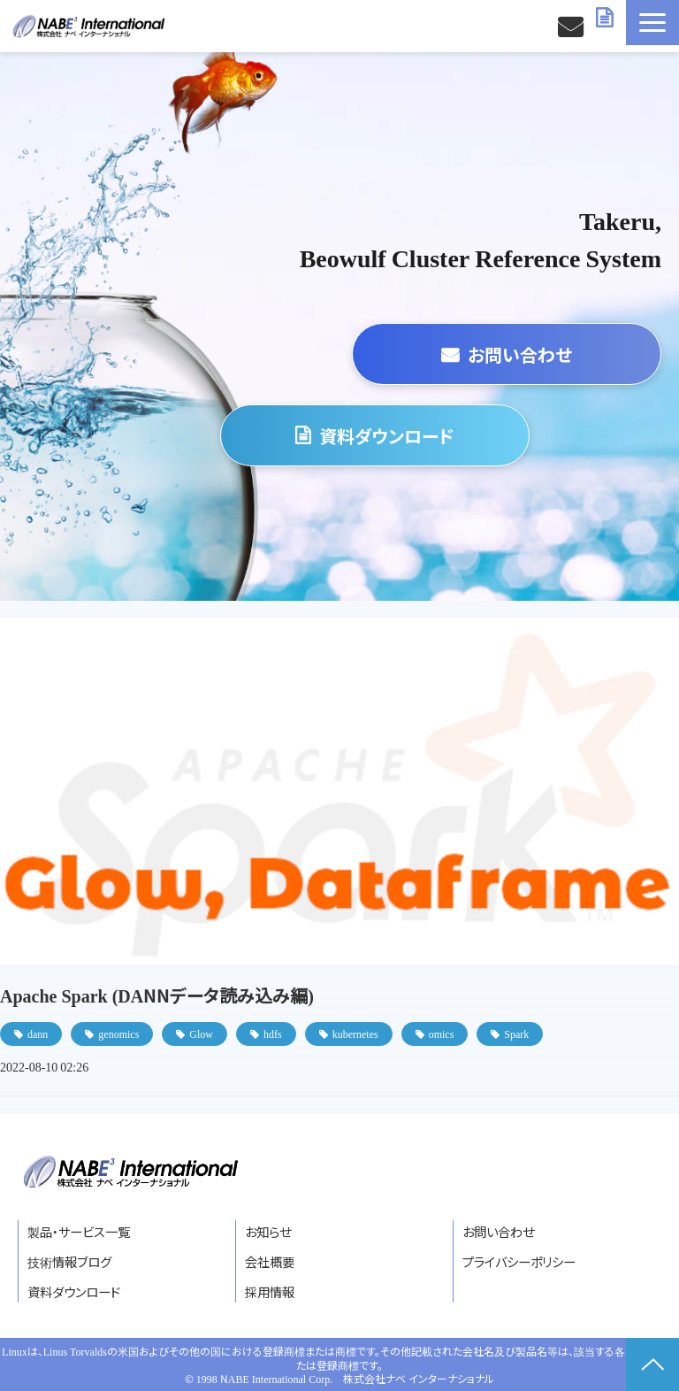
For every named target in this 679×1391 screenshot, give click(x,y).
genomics (118, 1033)
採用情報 (269, 1291)
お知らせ (268, 1231)
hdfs (272, 1033)
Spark (516, 1033)
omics (441, 1033)
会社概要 (269, 1261)
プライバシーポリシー (519, 1261)
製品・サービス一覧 (78, 1231)
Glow (201, 1033)
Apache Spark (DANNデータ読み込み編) (157, 995)
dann (37, 1033)
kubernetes (355, 1033)
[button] (652, 22)
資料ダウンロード (606, 17)
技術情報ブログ (69, 1261)
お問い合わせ (572, 26)
